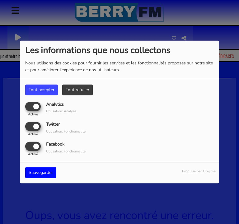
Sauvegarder (41, 173)
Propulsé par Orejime (199, 171)
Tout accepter (41, 90)
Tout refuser (77, 90)
